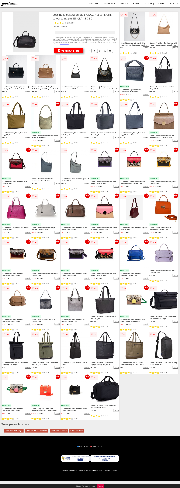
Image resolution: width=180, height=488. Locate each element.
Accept (100, 486)
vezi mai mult (64, 44)
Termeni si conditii (70, 470)
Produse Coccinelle (59, 430)
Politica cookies (110, 470)
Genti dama (94, 3)
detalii (145, 48)
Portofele (174, 3)
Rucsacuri (124, 3)
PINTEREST (96, 446)
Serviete (136, 3)
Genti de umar (76, 430)
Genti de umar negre (13, 430)
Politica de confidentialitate (90, 470)
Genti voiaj (149, 3)
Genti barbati (109, 3)
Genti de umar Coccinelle (36, 430)
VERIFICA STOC (69, 50)
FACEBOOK (83, 446)
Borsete (161, 3)
